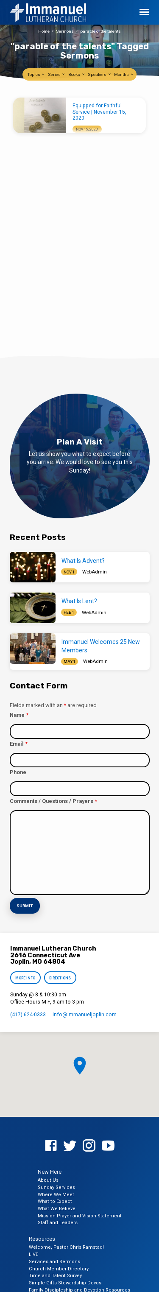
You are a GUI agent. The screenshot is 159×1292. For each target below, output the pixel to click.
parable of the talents (100, 31)
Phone (18, 772)
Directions (60, 978)
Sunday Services (56, 1187)
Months (124, 74)
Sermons (65, 31)
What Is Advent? (83, 560)
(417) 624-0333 (28, 1015)
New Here (49, 1172)
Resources (42, 1239)
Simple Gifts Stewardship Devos (65, 1283)
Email (19, 744)
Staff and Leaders (58, 1222)
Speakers (100, 74)
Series (57, 74)
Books (76, 74)
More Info (26, 978)
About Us (48, 1180)
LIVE (33, 1254)
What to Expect (55, 1201)
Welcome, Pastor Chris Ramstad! (66, 1247)
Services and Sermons (54, 1261)
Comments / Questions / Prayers (53, 801)
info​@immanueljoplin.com (85, 1015)
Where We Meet (56, 1194)
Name (19, 715)
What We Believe (56, 1208)
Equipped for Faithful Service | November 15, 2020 (99, 112)
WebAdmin (94, 572)
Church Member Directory (59, 1269)
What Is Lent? (79, 601)
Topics (36, 74)
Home (44, 31)
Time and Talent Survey (55, 1275)
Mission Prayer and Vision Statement (80, 1216)
